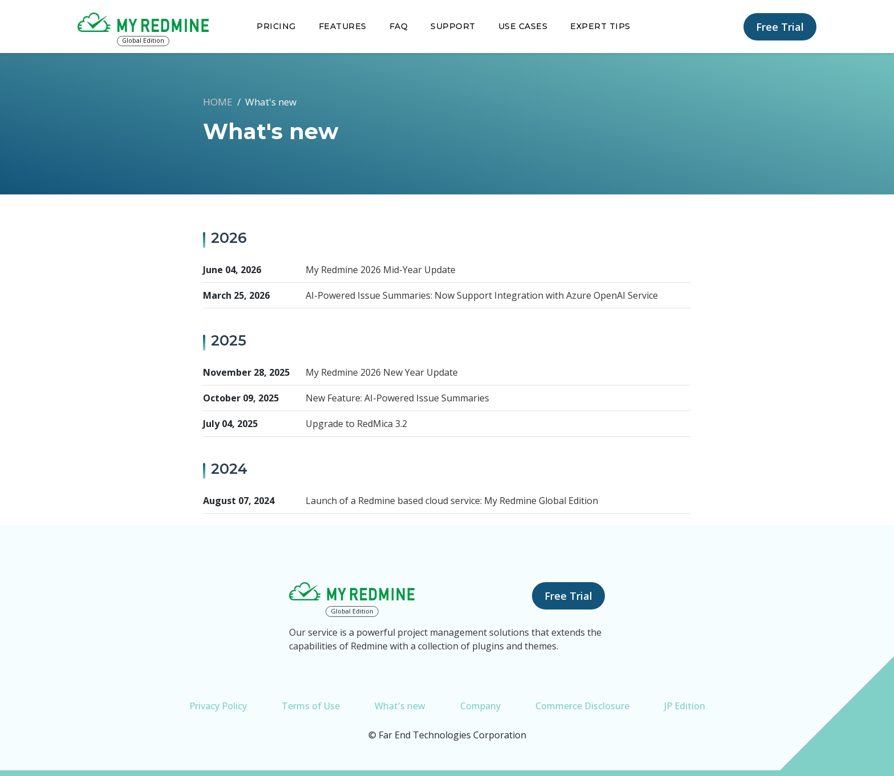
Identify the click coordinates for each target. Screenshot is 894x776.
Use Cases (523, 26)
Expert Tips (600, 26)
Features (343, 26)
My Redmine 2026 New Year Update (382, 372)
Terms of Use (311, 706)
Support (453, 26)
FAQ (398, 26)
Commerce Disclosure (582, 706)
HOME (218, 101)
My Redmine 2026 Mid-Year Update (381, 269)
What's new (400, 706)
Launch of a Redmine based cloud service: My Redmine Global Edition (452, 500)
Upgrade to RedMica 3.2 (356, 423)
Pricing (276, 26)
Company (480, 706)
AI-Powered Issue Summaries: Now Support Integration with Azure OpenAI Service (482, 295)
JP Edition (684, 706)
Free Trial (780, 27)
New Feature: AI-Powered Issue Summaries (397, 398)
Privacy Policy (218, 706)
